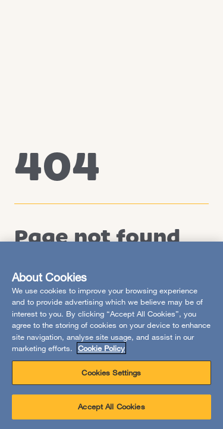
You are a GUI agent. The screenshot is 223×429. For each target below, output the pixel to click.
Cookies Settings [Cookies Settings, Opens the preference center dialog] (111, 372)
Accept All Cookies (111, 406)
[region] (111, 335)
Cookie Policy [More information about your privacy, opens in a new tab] (101, 348)
